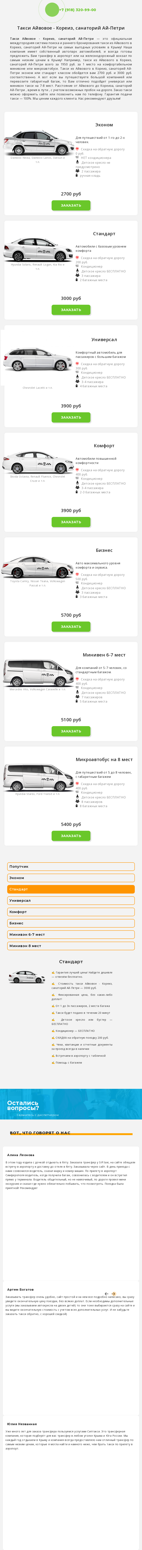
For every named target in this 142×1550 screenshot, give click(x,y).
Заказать (71, 205)
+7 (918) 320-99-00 (71, 10)
